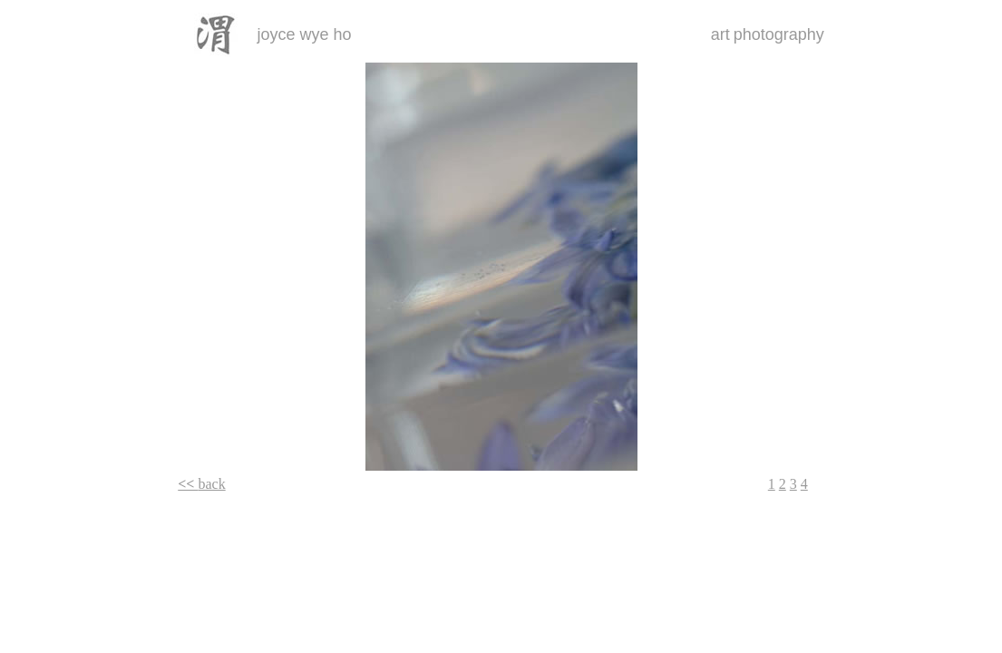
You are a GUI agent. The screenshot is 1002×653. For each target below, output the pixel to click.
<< (188, 484)
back (211, 484)
